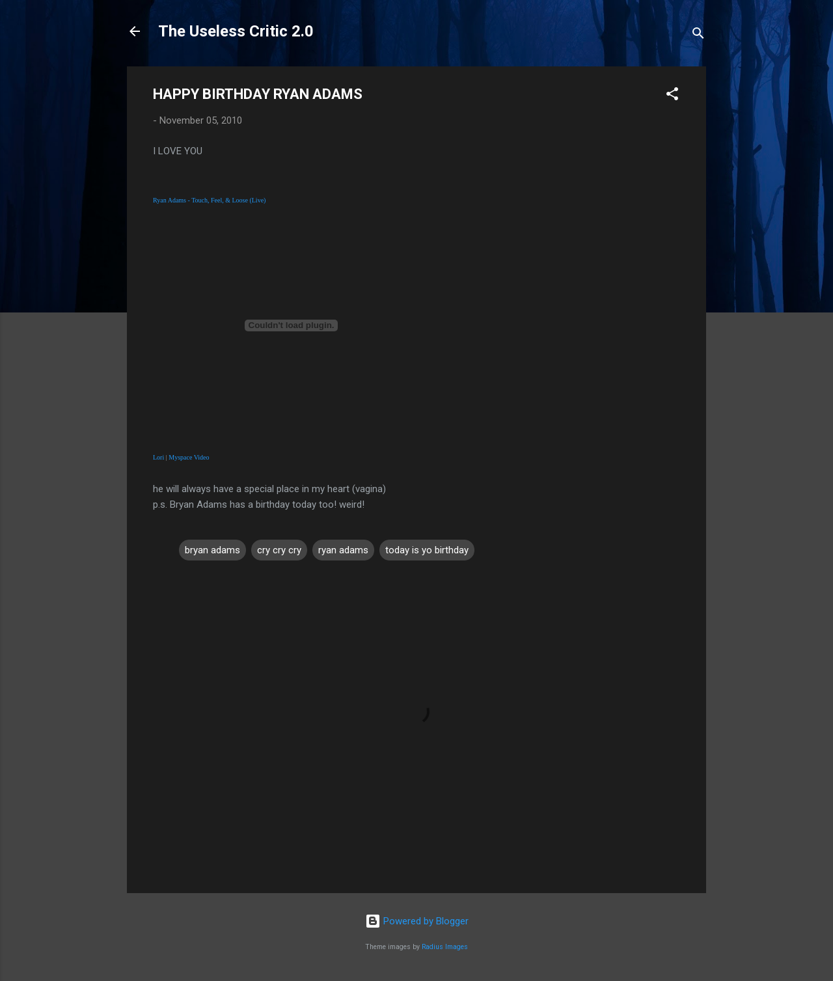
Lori (158, 457)
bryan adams (212, 550)
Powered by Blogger (417, 921)
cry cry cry (279, 550)
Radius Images (445, 947)
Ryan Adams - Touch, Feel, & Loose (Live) (209, 200)
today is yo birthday (427, 550)
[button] (672, 96)
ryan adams (343, 550)
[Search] (698, 35)
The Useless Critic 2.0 (236, 31)
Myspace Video (189, 457)
